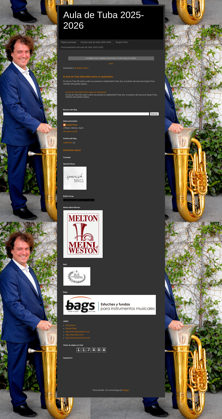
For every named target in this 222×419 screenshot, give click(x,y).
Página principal (68, 42)
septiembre (67, 143)
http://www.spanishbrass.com (77, 332)
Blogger (126, 390)
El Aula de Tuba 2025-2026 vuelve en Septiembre (88, 76)
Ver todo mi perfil (70, 131)
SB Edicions (71, 325)
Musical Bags (71, 328)
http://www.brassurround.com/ (78, 338)
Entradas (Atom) (81, 68)
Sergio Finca (121, 42)
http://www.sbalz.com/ (74, 335)
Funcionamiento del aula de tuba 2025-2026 (82, 47)
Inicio (111, 64)
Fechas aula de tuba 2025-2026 (96, 42)
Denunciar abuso (72, 150)
